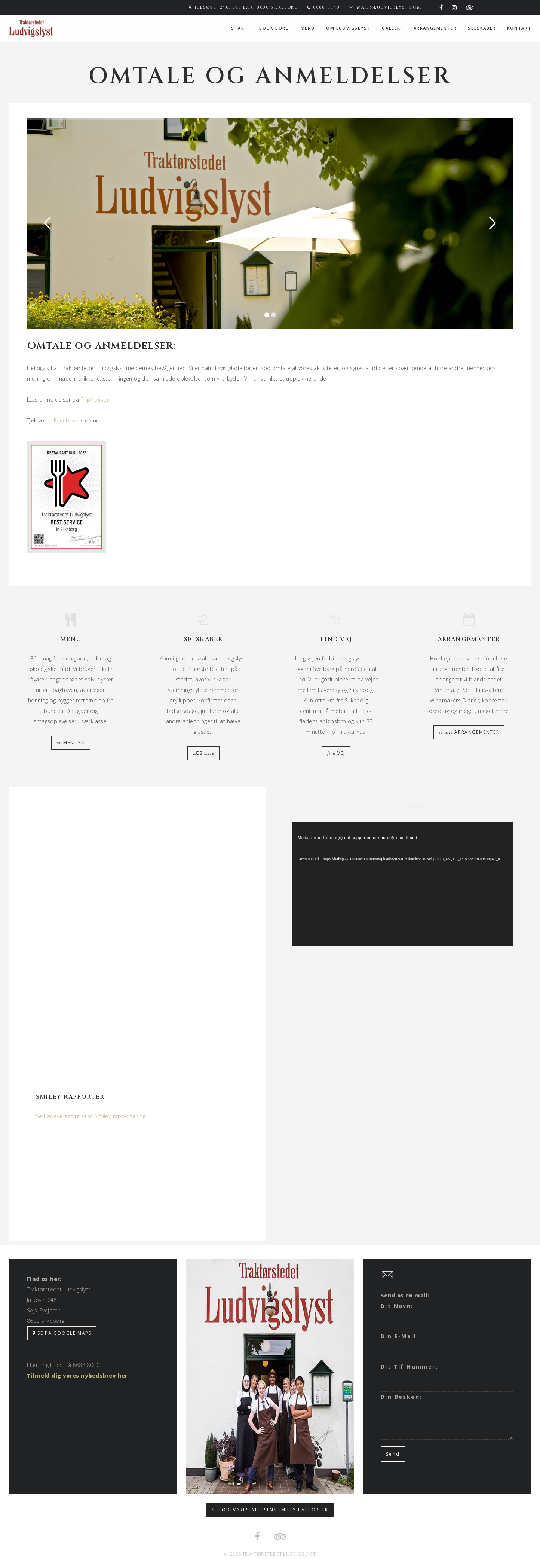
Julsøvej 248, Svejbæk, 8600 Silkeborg (246, 7)
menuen (71, 742)
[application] (402, 884)
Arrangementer (435, 28)
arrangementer (469, 732)
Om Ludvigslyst (348, 28)
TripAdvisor (95, 399)
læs (204, 753)
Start (239, 28)
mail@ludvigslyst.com (388, 7)
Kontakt (519, 28)
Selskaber (481, 28)
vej (336, 753)
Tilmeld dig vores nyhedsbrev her (77, 1375)
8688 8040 (326, 7)
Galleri (392, 28)
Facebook (66, 420)
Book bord (274, 28)
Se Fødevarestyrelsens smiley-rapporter (270, 1510)
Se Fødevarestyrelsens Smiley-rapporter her (92, 1116)
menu (308, 28)
